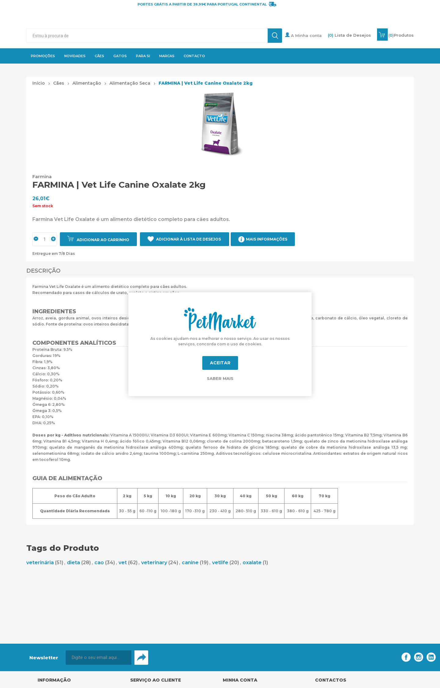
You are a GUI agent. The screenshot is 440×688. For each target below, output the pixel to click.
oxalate (252, 562)
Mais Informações (266, 239)
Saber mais (220, 378)
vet (123, 562)
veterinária (40, 562)
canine (190, 562)
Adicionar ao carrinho (103, 239)
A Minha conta (303, 35)
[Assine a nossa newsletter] (98, 657)
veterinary (154, 562)
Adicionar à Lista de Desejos (188, 239)
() (401, 35)
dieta (73, 562)
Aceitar (220, 363)
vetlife (220, 562)
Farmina (42, 176)
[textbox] (146, 35)
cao (99, 562)
